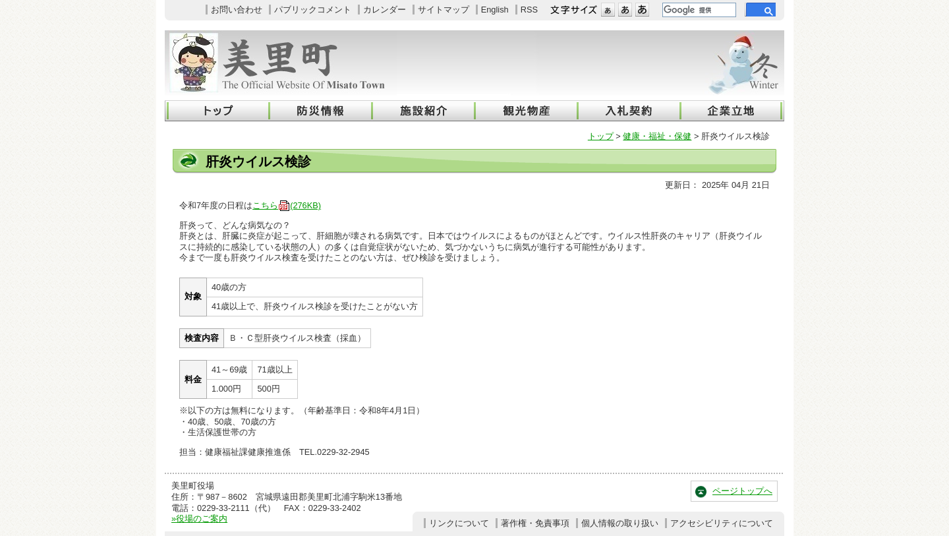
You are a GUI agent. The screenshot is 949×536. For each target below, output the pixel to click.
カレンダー (384, 10)
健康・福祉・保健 (657, 136)
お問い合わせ (236, 10)
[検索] (698, 10)
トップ (601, 136)
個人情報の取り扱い (619, 523)
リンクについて (459, 523)
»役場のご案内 (199, 518)
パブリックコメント (312, 10)
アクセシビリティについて (721, 523)
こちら (286, 205)
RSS (529, 10)
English (495, 10)
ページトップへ (742, 491)
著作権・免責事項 (535, 523)
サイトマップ (443, 10)
